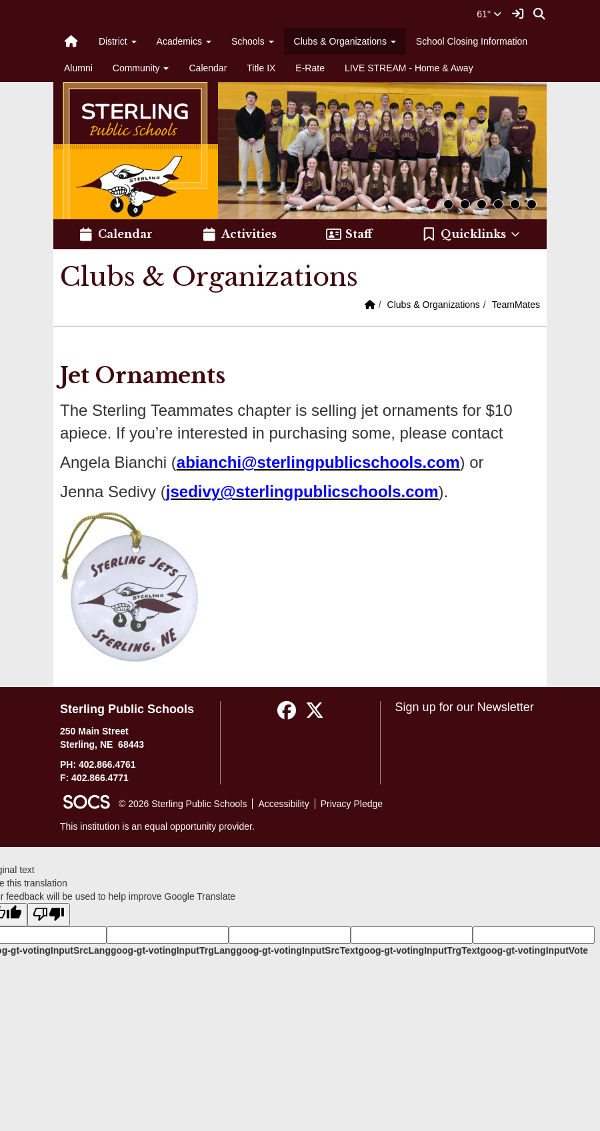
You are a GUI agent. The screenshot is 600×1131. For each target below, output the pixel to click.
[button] (472, 234)
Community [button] (141, 68)
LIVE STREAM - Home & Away (409, 68)
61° (489, 14)
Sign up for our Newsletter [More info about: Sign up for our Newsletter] (464, 707)
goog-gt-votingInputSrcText (297, 950)
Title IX (261, 68)
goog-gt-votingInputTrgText (418, 950)
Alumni (78, 68)
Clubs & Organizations (433, 304)
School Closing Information (471, 41)
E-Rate (310, 68)
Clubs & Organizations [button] (345, 41)
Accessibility (283, 803)
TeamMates (516, 304)
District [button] (118, 41)
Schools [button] (252, 41)
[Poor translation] (48, 914)
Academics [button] (184, 41)
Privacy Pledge (352, 803)
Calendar (208, 68)
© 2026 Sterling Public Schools (183, 803)
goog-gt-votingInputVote (534, 950)
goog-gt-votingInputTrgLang (173, 950)
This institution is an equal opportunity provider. (157, 826)
